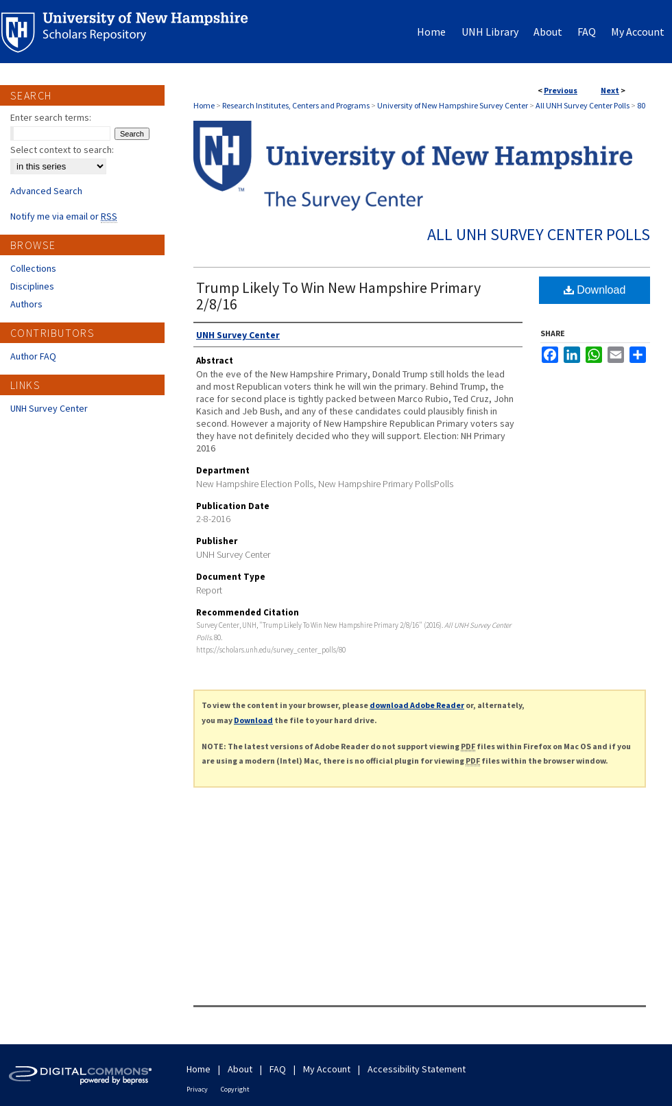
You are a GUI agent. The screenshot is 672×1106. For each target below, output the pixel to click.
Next (610, 90)
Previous (560, 90)
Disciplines (32, 286)
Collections (33, 268)
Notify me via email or (63, 216)
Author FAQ (33, 356)
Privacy (197, 1089)
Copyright (235, 1089)
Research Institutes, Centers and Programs (296, 105)
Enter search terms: (50, 117)
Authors (26, 304)
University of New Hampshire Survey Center (452, 105)
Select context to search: (62, 149)
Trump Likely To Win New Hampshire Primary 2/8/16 (338, 296)
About (240, 1069)
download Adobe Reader (417, 705)
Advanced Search (46, 191)
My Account (326, 1069)
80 (641, 105)
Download (595, 290)
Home (204, 105)
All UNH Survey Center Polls (582, 105)
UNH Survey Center (49, 408)
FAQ (277, 1069)
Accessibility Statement (417, 1069)
